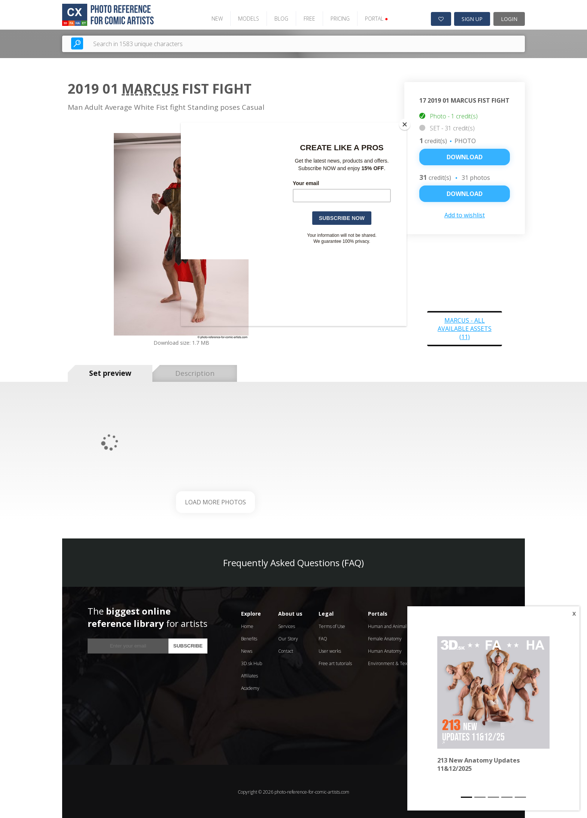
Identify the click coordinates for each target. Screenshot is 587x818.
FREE (307, 17)
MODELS (246, 17)
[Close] (404, 124)
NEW (214, 17)
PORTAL (374, 17)
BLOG (279, 17)
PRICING (337, 17)
